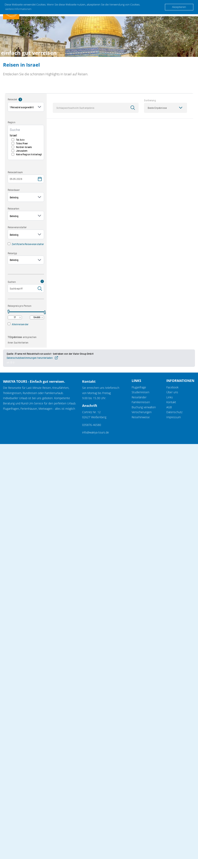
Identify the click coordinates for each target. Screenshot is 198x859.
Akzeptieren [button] (179, 7)
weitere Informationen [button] (18, 9)
